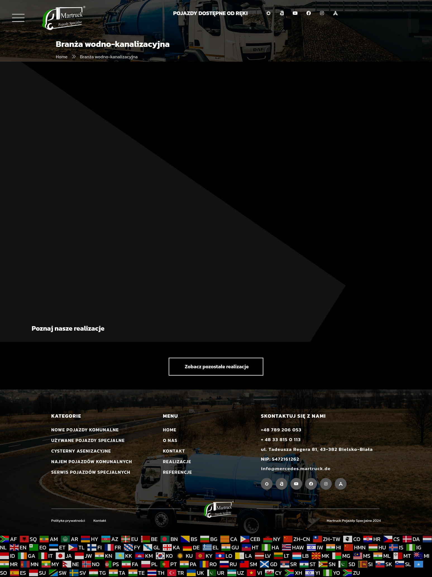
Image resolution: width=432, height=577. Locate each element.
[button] (216, 367)
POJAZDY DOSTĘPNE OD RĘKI (210, 13)
